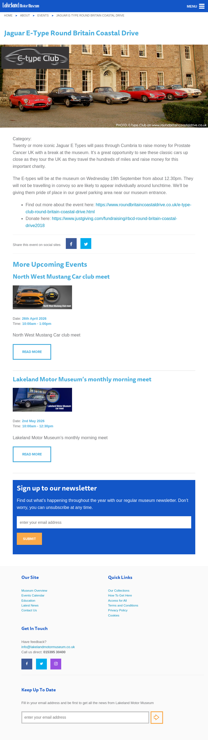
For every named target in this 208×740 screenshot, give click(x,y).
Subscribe (157, 717)
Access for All (117, 600)
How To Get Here (120, 595)
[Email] (85, 717)
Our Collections (118, 590)
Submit (29, 538)
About (25, 15)
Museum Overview (34, 590)
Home (8, 15)
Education (28, 600)
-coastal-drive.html (77, 211)
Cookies (113, 615)
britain (54, 211)
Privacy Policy (118, 610)
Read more (32, 351)
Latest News (29, 605)
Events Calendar (32, 595)
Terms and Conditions (123, 605)
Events (43, 15)
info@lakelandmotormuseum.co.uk (48, 647)
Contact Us (29, 610)
